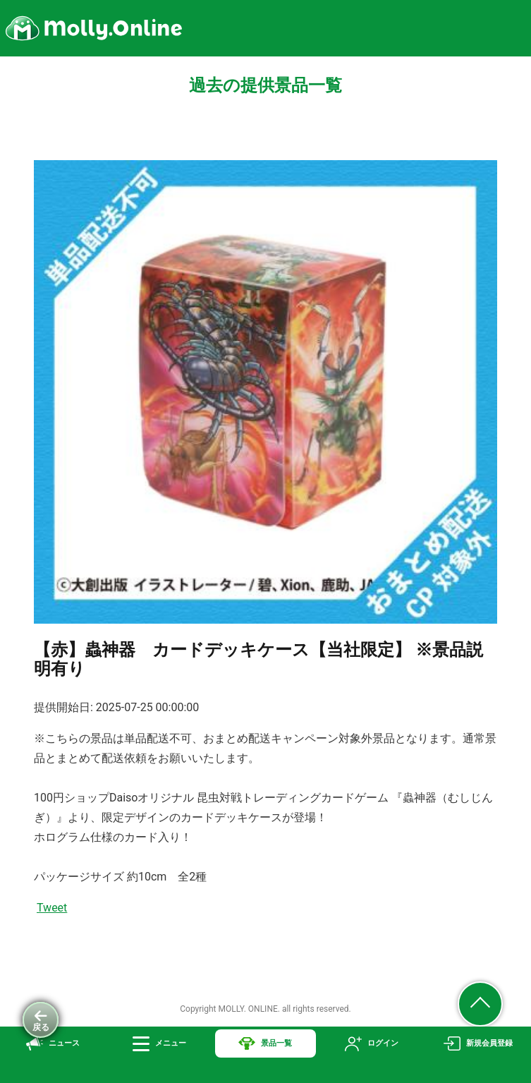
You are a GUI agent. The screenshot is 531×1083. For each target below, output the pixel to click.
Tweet (52, 907)
